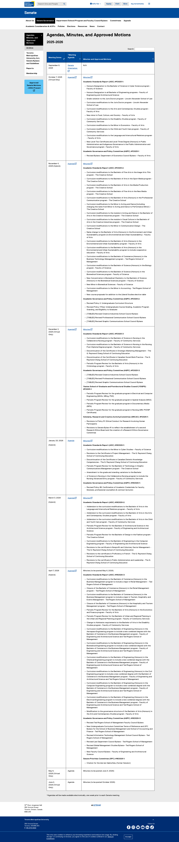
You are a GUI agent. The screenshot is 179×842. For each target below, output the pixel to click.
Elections (71, 26)
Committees (115, 21)
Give (125, 4)
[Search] (64, 4)
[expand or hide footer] (153, 819)
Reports (30, 68)
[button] (95, 4)
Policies (61, 26)
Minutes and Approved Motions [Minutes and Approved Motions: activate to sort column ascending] (97, 59)
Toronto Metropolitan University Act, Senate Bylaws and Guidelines (33, 58)
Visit (117, 4)
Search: (141, 49)
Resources (82, 26)
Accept (128, 837)
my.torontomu (137, 4)
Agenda (72, 77)
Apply (108, 4)
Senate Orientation (73, 68)
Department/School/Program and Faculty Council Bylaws (82, 21)
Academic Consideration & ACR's (40, 26)
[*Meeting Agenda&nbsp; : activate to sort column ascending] (74, 57)
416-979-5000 (31, 828)
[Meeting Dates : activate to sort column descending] (56, 57)
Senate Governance (45, 21)
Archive (29, 48)
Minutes (87, 77)
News (92, 26)
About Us (30, 21)
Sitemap (97, 805)
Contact (101, 26)
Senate (30, 13)
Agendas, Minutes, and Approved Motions (32, 39)
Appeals (127, 21)
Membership (31, 73)
